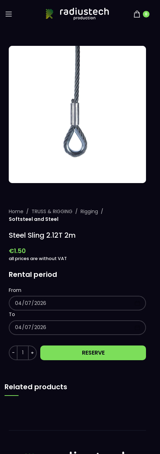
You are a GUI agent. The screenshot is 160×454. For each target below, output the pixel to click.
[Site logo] (77, 13)
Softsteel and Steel (33, 219)
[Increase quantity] (32, 352)
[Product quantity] (23, 352)
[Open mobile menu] (9, 14)
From (15, 290)
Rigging (89, 211)
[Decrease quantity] (13, 352)
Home (16, 211)
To (12, 314)
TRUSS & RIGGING (52, 211)
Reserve (93, 353)
